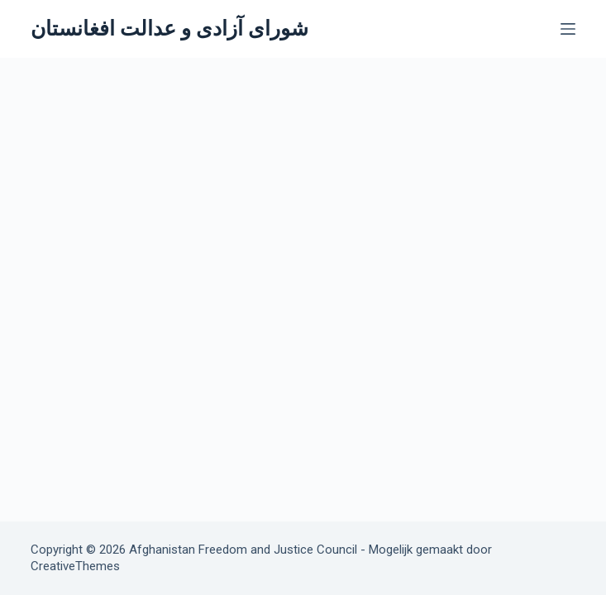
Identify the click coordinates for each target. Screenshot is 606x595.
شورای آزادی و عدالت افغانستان (169, 28)
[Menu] (568, 28)
